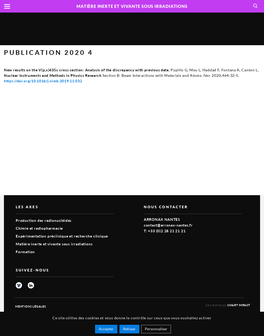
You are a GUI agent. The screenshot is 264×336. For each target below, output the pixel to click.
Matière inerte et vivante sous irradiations (54, 244)
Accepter (106, 329)
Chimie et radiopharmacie (39, 228)
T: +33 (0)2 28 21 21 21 (164, 231)
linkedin (31, 285)
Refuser (129, 329)
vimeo (19, 285)
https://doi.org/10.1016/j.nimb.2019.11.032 (43, 81)
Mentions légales (30, 306)
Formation (25, 252)
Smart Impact (238, 305)
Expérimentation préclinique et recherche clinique (62, 236)
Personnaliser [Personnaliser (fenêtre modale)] (156, 329)
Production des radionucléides (44, 220)
